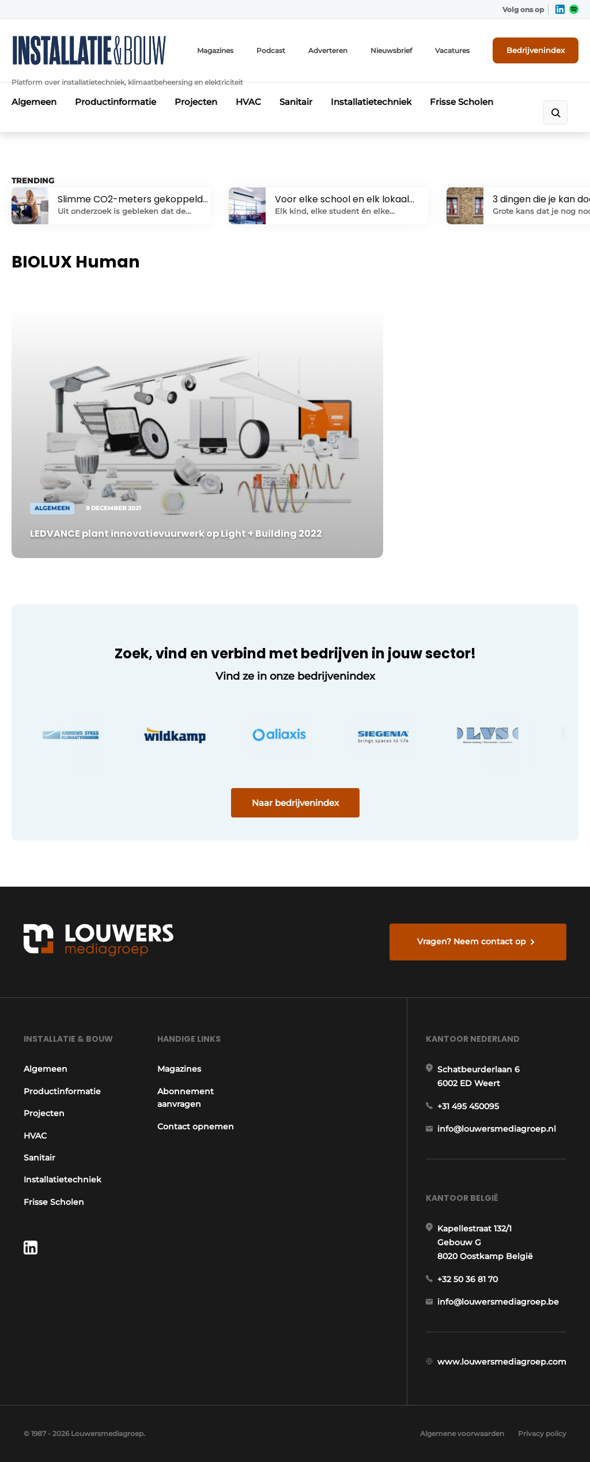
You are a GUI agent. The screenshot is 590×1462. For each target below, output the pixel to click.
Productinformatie (115, 101)
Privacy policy (542, 1433)
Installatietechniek (371, 101)
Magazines (215, 50)
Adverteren (327, 50)
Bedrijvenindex (535, 50)
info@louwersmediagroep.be (498, 1302)
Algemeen (34, 101)
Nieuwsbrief (391, 50)
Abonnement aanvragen (185, 1097)
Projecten (196, 101)
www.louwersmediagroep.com (501, 1362)
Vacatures (452, 50)
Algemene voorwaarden (462, 1433)
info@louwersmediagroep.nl (496, 1129)
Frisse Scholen (461, 101)
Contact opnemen (195, 1126)
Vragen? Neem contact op (471, 941)
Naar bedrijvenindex (295, 802)
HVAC (248, 101)
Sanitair (295, 101)
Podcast (270, 50)
